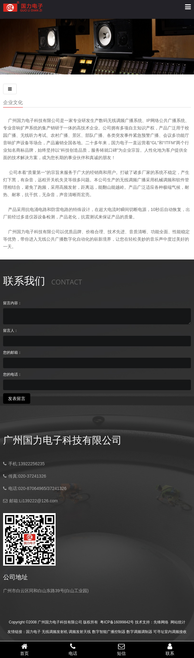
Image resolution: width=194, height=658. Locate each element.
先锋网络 (161, 622)
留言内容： (12, 303)
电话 (72, 649)
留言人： (10, 330)
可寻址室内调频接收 (170, 632)
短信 (121, 649)
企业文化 (13, 102)
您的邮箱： (12, 352)
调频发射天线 (80, 632)
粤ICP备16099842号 (117, 622)
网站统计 (178, 622)
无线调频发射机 (55, 632)
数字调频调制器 (139, 632)
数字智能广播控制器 (108, 632)
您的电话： (12, 374)
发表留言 (16, 398)
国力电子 (33, 632)
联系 (170, 649)
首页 (24, 649)
